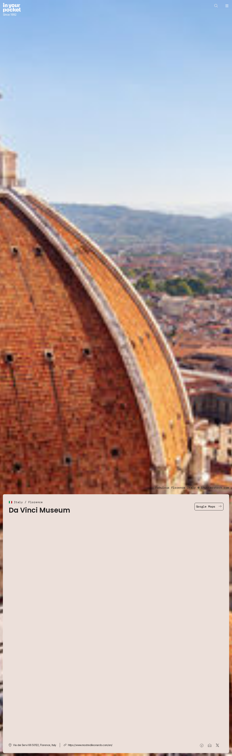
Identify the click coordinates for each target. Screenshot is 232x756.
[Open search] (216, 6)
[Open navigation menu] (227, 6)
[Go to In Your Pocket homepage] (12, 10)
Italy (18, 502)
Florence (35, 502)
